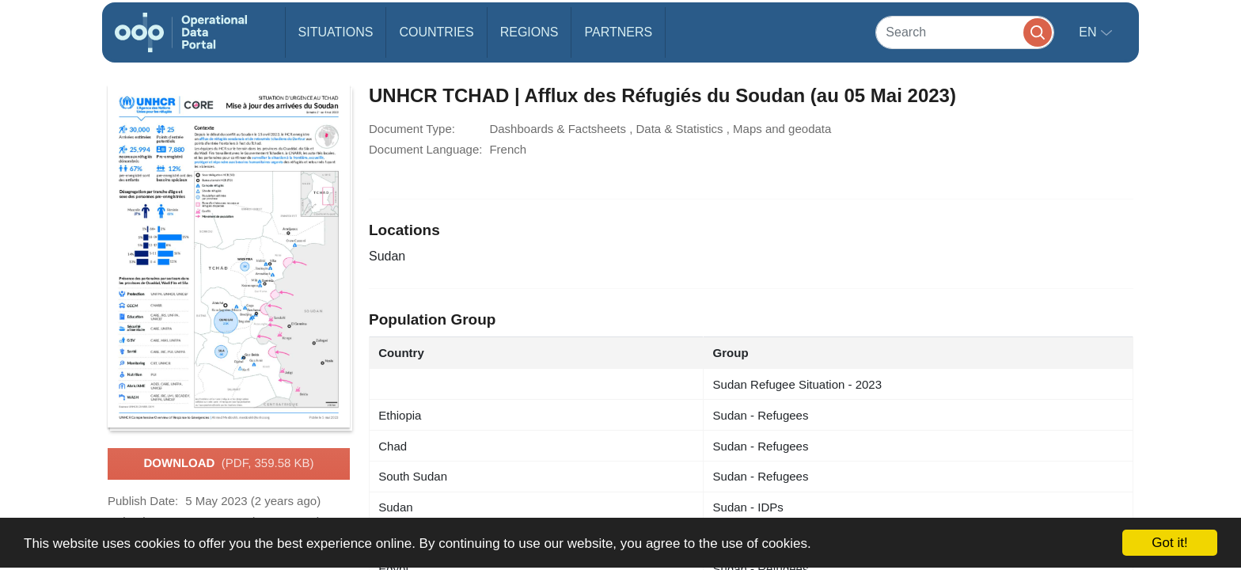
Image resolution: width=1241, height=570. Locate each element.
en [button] (1089, 32)
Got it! (1169, 542)
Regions (529, 32)
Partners (618, 32)
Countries (436, 32)
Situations (336, 32)
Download (228, 464)
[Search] (964, 32)
